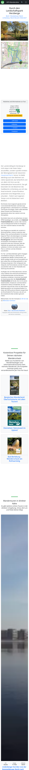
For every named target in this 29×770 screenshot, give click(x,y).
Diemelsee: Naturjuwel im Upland (14, 429)
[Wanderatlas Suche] (22, 2)
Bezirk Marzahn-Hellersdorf (19, 18)
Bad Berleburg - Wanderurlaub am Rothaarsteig (14, 458)
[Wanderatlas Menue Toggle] (26, 2)
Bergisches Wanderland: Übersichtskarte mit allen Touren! (14, 399)
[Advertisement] (14, 84)
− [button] (3, 46)
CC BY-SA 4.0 (23, 299)
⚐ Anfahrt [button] (14, 128)
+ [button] (3, 44)
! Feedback (14, 131)
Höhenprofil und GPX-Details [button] (14, 115)
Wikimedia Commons (9, 300)
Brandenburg (14, 16)
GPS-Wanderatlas (12, 2)
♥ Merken (14, 124)
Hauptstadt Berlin (7, 175)
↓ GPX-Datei (14, 121)
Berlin (7, 16)
